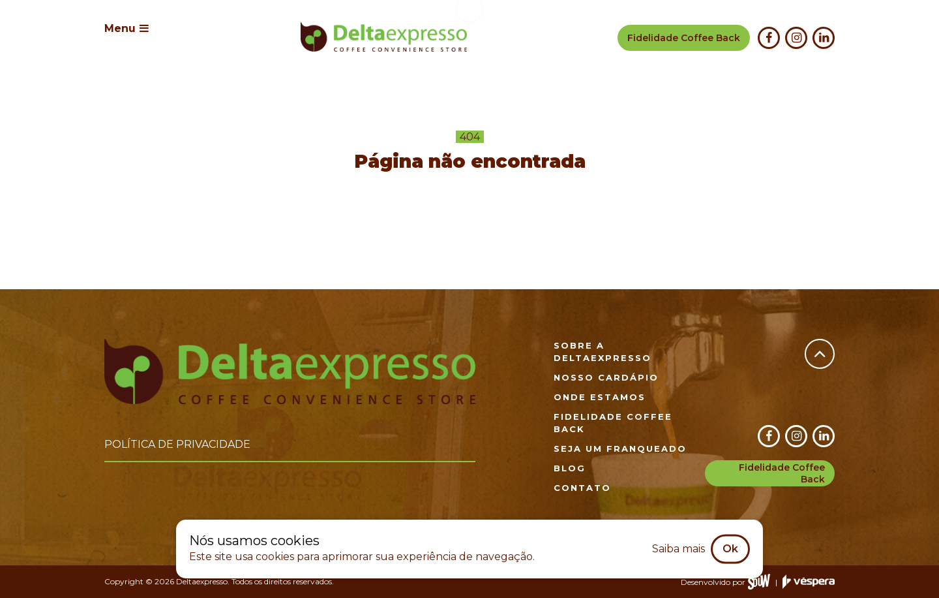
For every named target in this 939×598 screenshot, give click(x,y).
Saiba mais (678, 549)
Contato (582, 487)
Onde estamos (600, 397)
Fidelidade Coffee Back (782, 473)
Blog (570, 468)
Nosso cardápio (606, 377)
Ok (730, 549)
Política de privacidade (177, 444)
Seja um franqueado (620, 448)
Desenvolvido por (725, 582)
